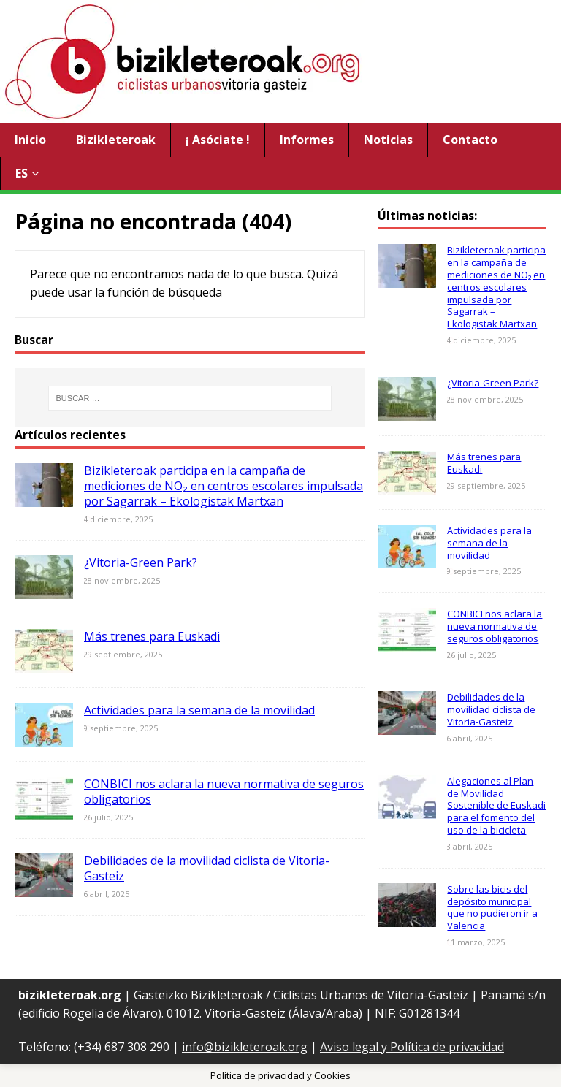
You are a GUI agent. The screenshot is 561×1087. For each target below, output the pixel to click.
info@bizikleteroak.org (245, 1047)
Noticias (388, 139)
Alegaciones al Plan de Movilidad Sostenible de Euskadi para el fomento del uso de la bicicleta (496, 805)
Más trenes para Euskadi (152, 636)
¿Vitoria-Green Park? (140, 562)
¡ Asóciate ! (218, 139)
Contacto (470, 139)
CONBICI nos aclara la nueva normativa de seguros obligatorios (224, 791)
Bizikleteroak (116, 139)
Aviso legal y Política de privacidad (412, 1047)
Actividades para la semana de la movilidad (199, 710)
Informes (307, 139)
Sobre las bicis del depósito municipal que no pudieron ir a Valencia (492, 907)
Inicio (30, 139)
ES (21, 173)
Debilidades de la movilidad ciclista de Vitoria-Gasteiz (206, 868)
